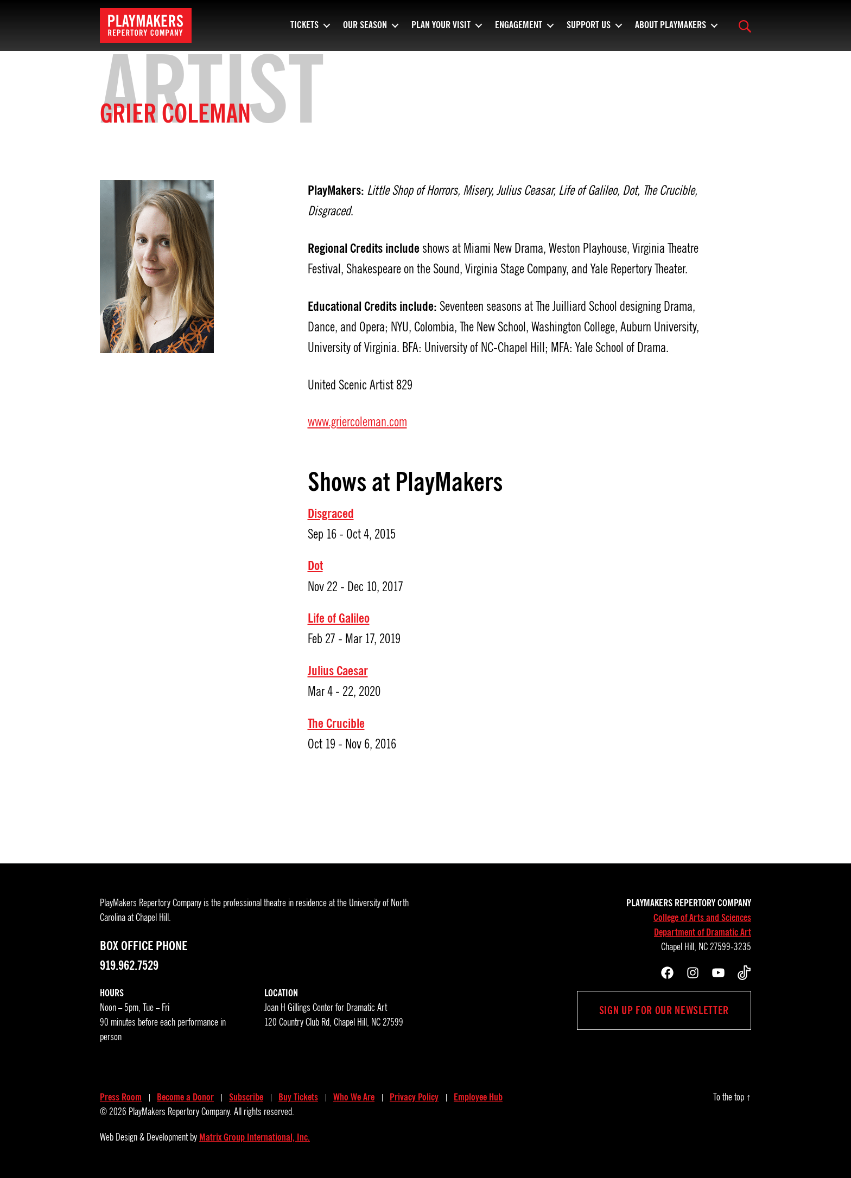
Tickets (304, 30)
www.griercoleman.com (357, 422)
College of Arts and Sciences (702, 917)
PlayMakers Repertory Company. (180, 1112)
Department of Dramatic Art (702, 932)
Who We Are (353, 1097)
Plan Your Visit (441, 30)
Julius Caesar (338, 671)
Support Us (589, 30)
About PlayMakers (670, 30)
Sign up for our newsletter (664, 1010)
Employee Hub (478, 1097)
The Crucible (336, 723)
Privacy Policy (414, 1097)
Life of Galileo (339, 618)
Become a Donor (185, 1097)
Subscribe (246, 1097)
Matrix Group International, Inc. (254, 1137)
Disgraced (331, 513)
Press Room (121, 1097)
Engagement (518, 30)
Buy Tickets (298, 1097)
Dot (315, 565)
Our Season (365, 30)
